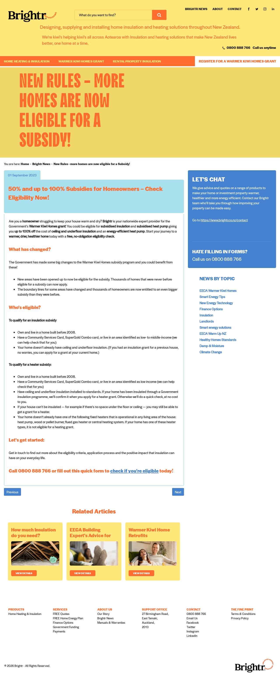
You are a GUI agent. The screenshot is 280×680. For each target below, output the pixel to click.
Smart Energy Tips (212, 296)
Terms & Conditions (243, 614)
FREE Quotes (61, 614)
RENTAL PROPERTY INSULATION (137, 61)
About (217, 9)
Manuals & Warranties (111, 622)
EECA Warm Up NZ (213, 333)
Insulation (206, 315)
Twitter (191, 627)
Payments (59, 631)
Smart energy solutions (215, 327)
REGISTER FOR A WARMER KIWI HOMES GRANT (237, 61)
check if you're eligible (134, 470)
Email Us (192, 618)
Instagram (193, 631)
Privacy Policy (239, 618)
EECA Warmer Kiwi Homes (218, 290)
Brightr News (196, 9)
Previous (12, 492)
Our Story (103, 614)
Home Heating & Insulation (27, 61)
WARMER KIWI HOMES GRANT (81, 61)
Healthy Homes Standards (218, 339)
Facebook (193, 622)
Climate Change (211, 352)
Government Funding (66, 627)
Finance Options (211, 309)
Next (178, 492)
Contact (235, 9)
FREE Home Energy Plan (68, 618)
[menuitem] (26, 164)
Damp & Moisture (212, 345)
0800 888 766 (236, 47)
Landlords (207, 321)
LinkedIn (192, 636)
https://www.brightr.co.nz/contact (224, 220)
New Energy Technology (216, 302)
